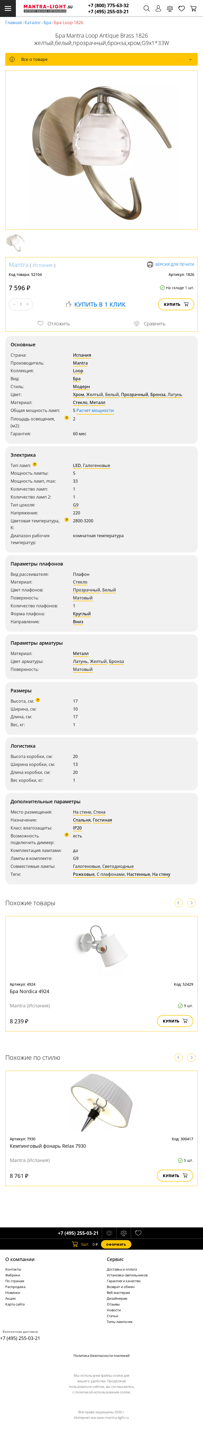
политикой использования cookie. (103, 1392)
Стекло (80, 402)
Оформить (116, 1244)
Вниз (78, 622)
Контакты (13, 1269)
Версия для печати (170, 264)
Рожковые (84, 874)
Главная (13, 22)
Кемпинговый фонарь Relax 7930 (48, 1146)
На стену (161, 874)
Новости (114, 1310)
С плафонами (111, 874)
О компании (20, 1259)
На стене (82, 812)
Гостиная (102, 820)
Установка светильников (127, 1275)
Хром (78, 394)
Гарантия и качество (124, 1281)
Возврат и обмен (121, 1286)
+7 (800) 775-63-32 (108, 5)
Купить (176, 304)
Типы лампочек (120, 1321)
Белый (112, 394)
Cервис (115, 1259)
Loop (78, 371)
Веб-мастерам (118, 1292)
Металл (97, 402)
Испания (43, 265)
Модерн (81, 386)
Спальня (82, 820)
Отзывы (113, 1304)
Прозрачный (134, 394)
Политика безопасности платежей (101, 1355)
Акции (10, 1298)
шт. (80, 1244)
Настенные (138, 874)
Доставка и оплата (122, 1269)
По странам (14, 1281)
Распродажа (15, 1286)
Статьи (112, 1315)
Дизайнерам (117, 1298)
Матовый (83, 598)
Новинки (12, 1292)
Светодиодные (118, 866)
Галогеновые (96, 465)
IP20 (77, 828)
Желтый (94, 394)
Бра (47, 22)
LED (77, 465)
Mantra (19, 264)
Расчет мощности (95, 410)
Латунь (175, 394)
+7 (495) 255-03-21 (108, 11)
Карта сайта (15, 1304)
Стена (99, 812)
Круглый (82, 614)
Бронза (157, 394)
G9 (76, 505)
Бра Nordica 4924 (29, 991)
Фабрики (12, 1275)
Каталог (33, 22)
